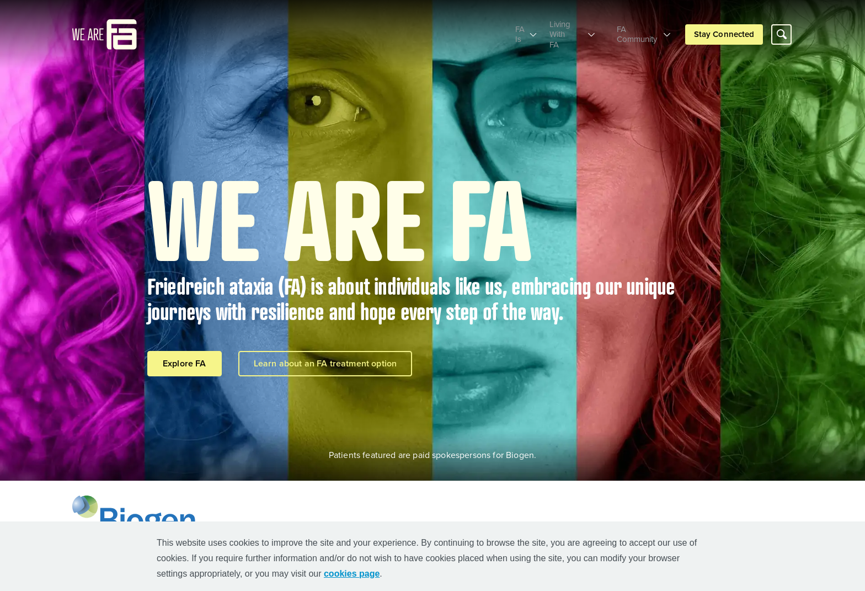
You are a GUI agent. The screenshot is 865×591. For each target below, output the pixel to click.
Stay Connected (724, 29)
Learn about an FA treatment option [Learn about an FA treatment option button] (325, 363)
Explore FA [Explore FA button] (184, 363)
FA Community (634, 29)
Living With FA (557, 29)
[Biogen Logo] (136, 516)
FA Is (497, 29)
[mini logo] (104, 28)
